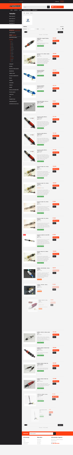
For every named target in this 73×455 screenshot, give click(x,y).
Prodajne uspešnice (26, 442)
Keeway (12, 47)
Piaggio (12, 53)
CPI (11, 41)
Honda (12, 44)
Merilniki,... (11, 66)
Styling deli (11, 63)
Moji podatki (39, 443)
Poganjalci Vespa (12, 99)
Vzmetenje (11, 39)
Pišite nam (57, 1)
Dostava (24, 445)
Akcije (24, 439)
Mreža (60, 29)
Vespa (10, 27)
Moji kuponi (38, 445)
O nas (24, 449)
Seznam (63, 29)
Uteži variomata (12, 32)
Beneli (12, 43)
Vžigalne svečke (12, 73)
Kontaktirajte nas (25, 443)
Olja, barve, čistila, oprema (14, 68)
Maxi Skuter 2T (12, 23)
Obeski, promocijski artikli (13, 89)
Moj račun (39, 437)
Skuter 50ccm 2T (12, 16)
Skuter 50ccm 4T (12, 18)
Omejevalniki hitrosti (13, 101)
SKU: (38, 40)
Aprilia (12, 59)
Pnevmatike (11, 82)
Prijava (62, 1)
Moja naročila (39, 439)
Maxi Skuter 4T (12, 20)
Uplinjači (10, 34)
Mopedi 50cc (11, 25)
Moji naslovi (39, 442)
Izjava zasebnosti (25, 446)
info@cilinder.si (56, 445)
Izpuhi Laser (11, 94)
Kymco (12, 50)
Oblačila (10, 87)
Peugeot (12, 56)
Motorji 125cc (11, 30)
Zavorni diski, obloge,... (13, 37)
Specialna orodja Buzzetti (13, 75)
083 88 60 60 (56, 443)
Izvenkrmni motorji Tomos (14, 103)
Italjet (12, 46)
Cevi (10, 96)
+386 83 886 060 (21, 1)
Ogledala (10, 80)
